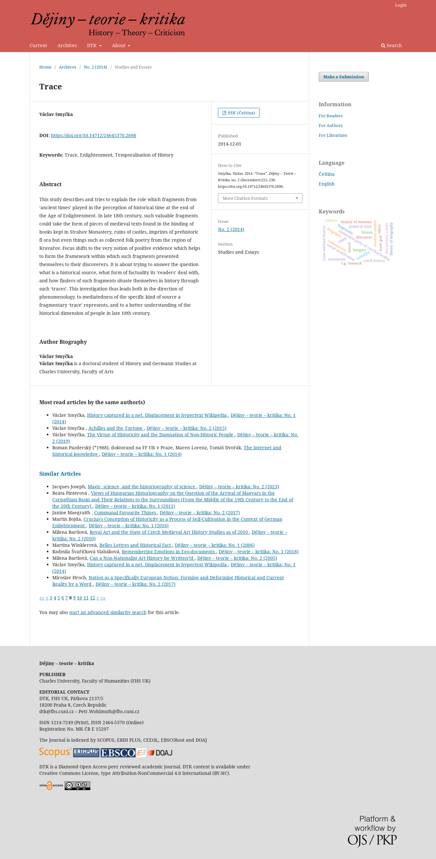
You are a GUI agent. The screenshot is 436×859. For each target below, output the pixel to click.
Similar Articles (60, 473)
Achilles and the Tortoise (116, 428)
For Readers (331, 116)
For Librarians (333, 135)
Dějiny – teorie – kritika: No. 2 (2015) (186, 428)
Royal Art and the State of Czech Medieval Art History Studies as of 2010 (169, 532)
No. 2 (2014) (95, 67)
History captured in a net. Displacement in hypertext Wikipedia (157, 415)
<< (42, 598)
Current (38, 45)
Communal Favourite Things (125, 512)
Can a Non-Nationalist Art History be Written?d (142, 558)
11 (86, 598)
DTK (92, 45)
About (119, 45)
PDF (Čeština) (241, 113)
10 (79, 598)
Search (391, 45)
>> (103, 598)
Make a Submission (343, 77)
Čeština (327, 174)
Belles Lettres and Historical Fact (135, 545)
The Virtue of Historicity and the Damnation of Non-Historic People (161, 434)
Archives (67, 45)
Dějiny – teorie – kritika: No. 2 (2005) (237, 558)
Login (400, 5)
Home (45, 67)
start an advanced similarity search (108, 612)
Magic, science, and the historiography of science (142, 486)
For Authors (331, 125)
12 (92, 598)
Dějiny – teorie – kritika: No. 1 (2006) (215, 545)
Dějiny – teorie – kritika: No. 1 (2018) (259, 551)
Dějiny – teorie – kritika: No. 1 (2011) (135, 506)
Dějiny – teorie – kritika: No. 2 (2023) (239, 486)
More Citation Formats (245, 198)
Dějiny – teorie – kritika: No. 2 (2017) (200, 512)
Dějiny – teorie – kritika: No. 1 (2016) (129, 525)
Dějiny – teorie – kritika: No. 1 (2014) (142, 454)
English (327, 184)
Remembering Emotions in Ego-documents (169, 551)
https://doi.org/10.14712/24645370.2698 (93, 135)
